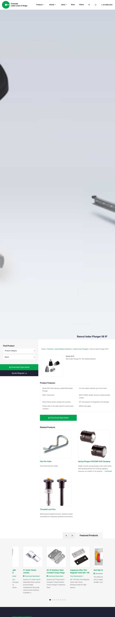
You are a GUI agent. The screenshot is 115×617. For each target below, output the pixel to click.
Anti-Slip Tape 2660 (101, 570)
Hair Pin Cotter (46, 461)
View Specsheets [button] (76, 576)
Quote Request (19, 373)
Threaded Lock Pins (48, 509)
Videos (81, 5)
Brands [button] (52, 5)
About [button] (63, 5)
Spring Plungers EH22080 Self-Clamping (94, 461)
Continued (108, 471)
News (73, 5)
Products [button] (39, 5)
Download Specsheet (19, 367)
